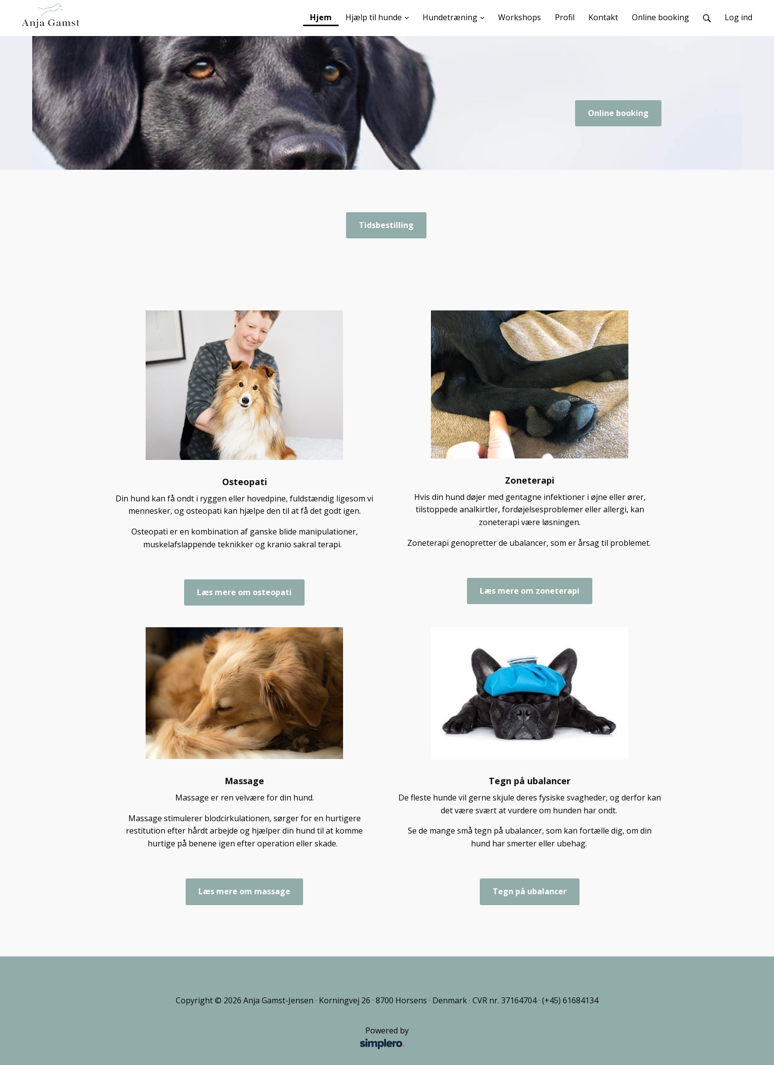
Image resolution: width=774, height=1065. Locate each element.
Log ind (738, 17)
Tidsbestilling (386, 225)
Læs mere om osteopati (244, 592)
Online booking (618, 113)
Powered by (263, 1038)
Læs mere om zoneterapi (530, 590)
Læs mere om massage (244, 891)
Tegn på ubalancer (530, 891)
